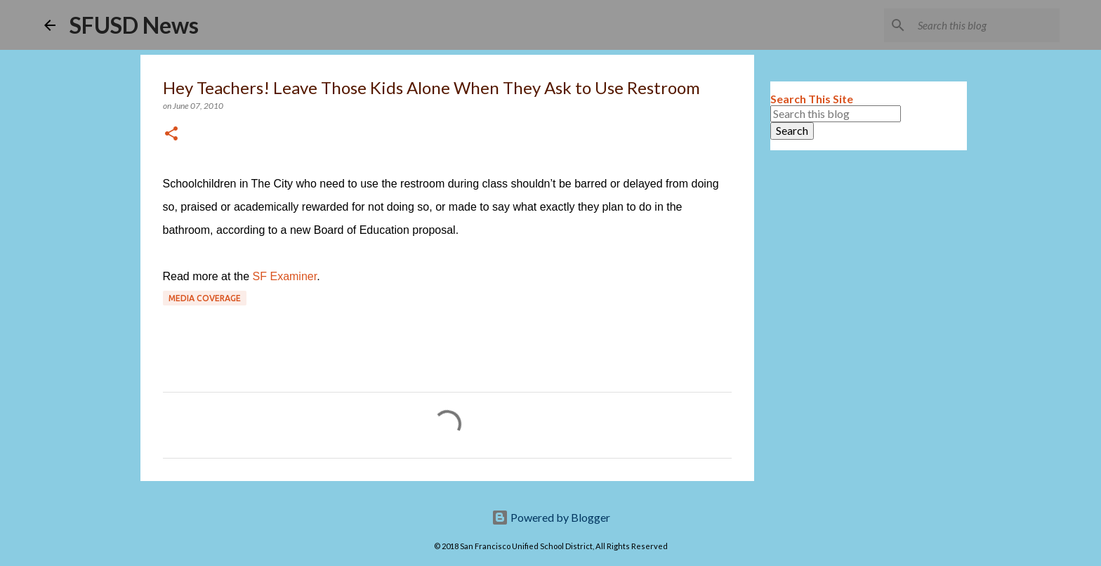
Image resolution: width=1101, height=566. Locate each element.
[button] (171, 134)
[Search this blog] (986, 25)
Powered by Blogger (551, 517)
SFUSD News (134, 25)
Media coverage (205, 298)
